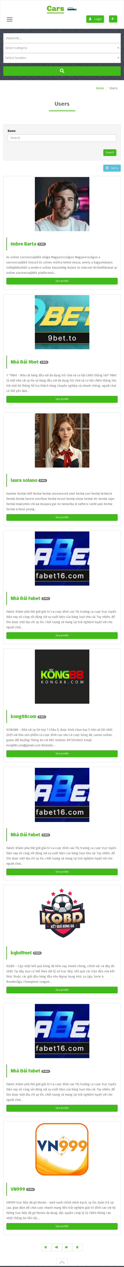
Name (12, 131)
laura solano (29, 482)
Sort (112, 168)
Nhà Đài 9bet (29, 363)
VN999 (23, 1194)
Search (109, 153)
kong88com (28, 719)
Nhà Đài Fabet (30, 601)
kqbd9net (26, 957)
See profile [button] (62, 282)
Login (95, 19)
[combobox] (62, 48)
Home (100, 88)
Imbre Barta (28, 244)
